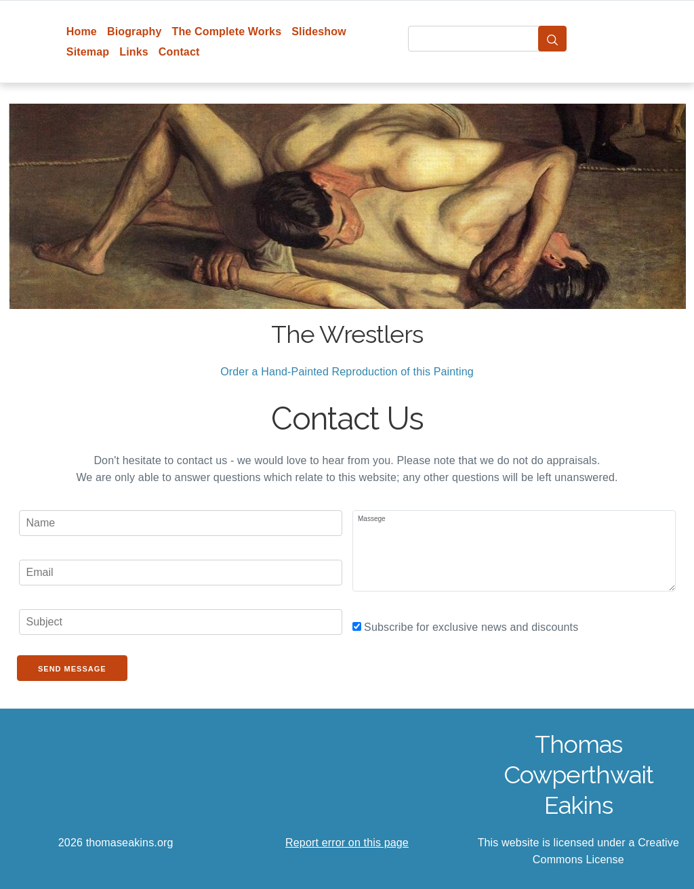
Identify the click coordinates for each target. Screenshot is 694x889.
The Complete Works (226, 31)
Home (81, 31)
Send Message (72, 669)
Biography (134, 31)
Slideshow (318, 31)
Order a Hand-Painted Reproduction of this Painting (347, 371)
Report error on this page (347, 842)
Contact (179, 52)
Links (133, 52)
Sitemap (87, 52)
